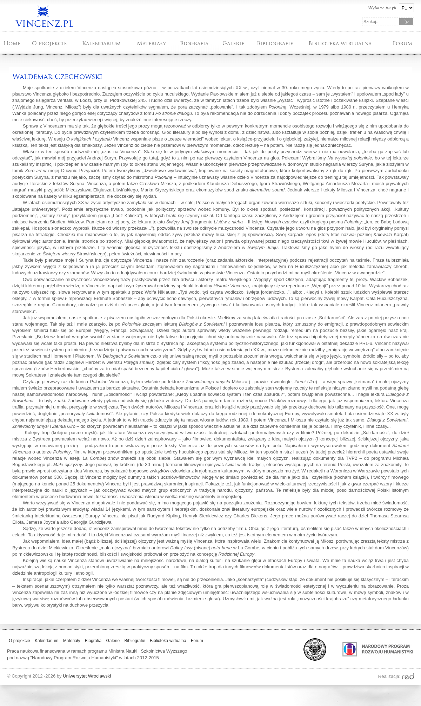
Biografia (194, 43)
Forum (402, 43)
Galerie (233, 43)
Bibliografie (275, 43)
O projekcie (49, 43)
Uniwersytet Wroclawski (87, 676)
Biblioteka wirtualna (340, 43)
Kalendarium (101, 43)
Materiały (151, 43)
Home (12, 43)
